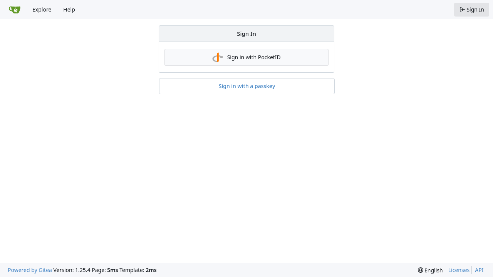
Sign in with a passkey (247, 86)
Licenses (459, 270)
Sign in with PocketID (246, 57)
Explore (41, 9)
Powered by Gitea (30, 270)
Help (69, 9)
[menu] (430, 270)
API (479, 270)
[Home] (14, 10)
